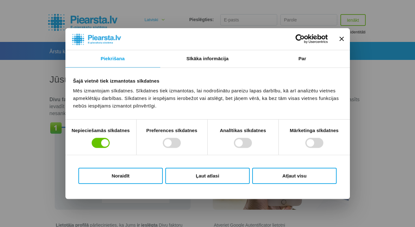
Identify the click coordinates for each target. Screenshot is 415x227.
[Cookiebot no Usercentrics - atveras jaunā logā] (300, 39)
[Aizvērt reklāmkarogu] (341, 39)
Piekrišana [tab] (113, 58)
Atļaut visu (294, 175)
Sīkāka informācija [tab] (207, 58)
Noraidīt (121, 175)
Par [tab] (302, 58)
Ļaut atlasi (207, 175)
